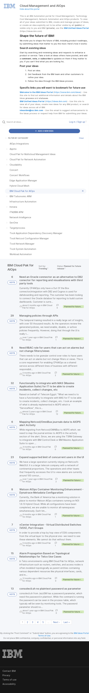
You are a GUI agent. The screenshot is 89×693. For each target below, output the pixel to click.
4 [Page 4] (37, 622)
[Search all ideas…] (24, 122)
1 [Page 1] (22, 622)
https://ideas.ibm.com (56, 101)
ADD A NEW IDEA (44, 131)
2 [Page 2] (27, 622)
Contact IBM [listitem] (9, 671)
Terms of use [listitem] (9, 679)
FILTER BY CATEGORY (16, 138)
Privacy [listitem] (6, 675)
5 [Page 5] (43, 622)
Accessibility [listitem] (9, 684)
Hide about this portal (29, 9)
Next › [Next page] (56, 622)
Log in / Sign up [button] (78, 121)
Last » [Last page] (67, 622)
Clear (81, 138)
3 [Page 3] (32, 622)
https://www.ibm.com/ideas (67, 92)
